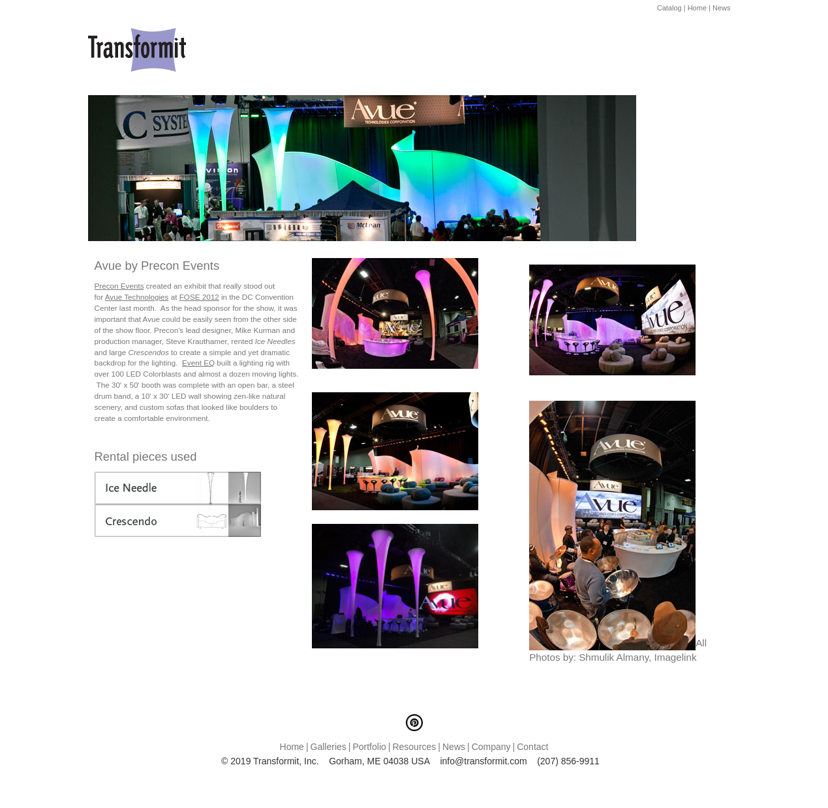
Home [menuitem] (292, 746)
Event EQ (198, 362)
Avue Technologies (137, 297)
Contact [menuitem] (532, 746)
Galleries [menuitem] (328, 746)
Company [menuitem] (491, 746)
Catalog (669, 8)
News (722, 8)
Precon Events (119, 285)
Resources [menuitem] (414, 746)
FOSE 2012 (199, 297)
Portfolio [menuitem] (369, 746)
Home (697, 8)
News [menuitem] (453, 746)
